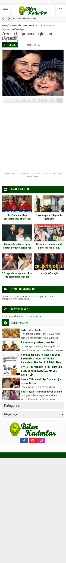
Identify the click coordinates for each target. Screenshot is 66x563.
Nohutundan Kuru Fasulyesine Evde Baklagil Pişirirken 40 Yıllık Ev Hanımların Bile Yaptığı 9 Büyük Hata (41, 358)
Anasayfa (6, 25)
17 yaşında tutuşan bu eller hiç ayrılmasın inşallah (17, 275)
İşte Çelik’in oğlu (49, 273)
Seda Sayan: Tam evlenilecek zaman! (41, 391)
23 (18, 100)
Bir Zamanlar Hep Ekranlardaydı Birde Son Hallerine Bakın (17, 219)
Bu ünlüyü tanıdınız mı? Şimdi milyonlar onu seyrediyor (49, 248)
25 (30, 100)
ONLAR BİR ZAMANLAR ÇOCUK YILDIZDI (28, 25)
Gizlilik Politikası (24, 18)
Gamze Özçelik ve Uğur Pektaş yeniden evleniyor (17, 246)
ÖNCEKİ (12, 44)
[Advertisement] (33, 138)
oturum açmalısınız (34, 316)
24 (24, 100)
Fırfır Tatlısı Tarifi (31, 330)
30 (60, 100)
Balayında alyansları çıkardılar (37, 342)
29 (54, 100)
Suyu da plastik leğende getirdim (49, 217)
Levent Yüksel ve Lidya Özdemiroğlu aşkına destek (41, 381)
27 (42, 100)
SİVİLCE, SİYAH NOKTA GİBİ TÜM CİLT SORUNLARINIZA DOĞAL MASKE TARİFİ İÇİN (41, 370)
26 (36, 100)
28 (48, 100)
